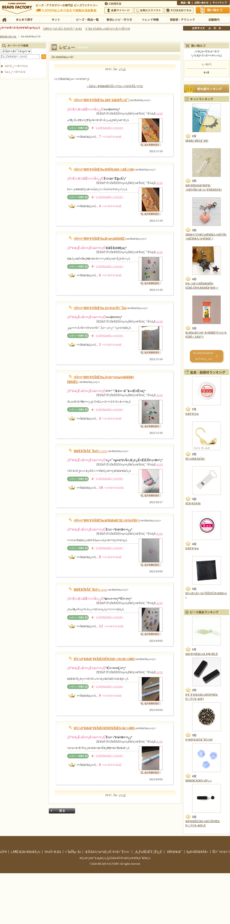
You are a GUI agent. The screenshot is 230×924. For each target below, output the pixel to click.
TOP (4, 19)
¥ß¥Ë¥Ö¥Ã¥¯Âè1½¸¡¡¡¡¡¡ (90, 589)
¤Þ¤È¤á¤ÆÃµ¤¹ (23, 19)
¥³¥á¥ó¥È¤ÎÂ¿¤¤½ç (109, 86)
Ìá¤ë (62, 811)
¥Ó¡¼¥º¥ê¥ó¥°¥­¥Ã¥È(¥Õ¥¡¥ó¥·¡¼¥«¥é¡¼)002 (104, 659)
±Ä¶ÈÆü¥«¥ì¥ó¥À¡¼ (25, 851)
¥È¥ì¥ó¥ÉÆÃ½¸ (150, 19)
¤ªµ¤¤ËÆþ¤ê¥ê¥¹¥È (148, 10)
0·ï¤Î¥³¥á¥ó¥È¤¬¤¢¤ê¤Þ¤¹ (109, 127)
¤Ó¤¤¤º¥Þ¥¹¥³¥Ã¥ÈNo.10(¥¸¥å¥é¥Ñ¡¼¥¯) (102, 100)
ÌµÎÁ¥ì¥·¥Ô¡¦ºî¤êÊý (118, 19)
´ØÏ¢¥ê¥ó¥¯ (174, 851)
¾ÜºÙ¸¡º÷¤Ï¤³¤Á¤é (16, 66)
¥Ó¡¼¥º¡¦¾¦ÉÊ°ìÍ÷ (87, 19)
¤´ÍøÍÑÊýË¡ (113, 3)
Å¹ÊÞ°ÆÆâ (214, 19)
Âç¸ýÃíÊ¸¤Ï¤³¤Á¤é (179, 10)
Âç (220, 28)
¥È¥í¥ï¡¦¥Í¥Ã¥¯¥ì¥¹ (196, 140)
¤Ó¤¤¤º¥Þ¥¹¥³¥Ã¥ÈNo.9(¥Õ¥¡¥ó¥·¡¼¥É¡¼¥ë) (104, 169)
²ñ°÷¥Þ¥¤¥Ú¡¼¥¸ (118, 10)
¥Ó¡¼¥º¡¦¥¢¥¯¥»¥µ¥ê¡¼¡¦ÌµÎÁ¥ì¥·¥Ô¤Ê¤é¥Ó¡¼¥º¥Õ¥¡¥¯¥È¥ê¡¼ (115, 858)
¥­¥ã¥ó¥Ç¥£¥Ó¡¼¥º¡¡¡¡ (198, 780)
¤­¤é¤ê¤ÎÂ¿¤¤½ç (133, 86)
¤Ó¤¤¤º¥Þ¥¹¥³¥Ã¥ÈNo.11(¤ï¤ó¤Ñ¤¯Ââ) (100, 308)
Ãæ (215, 28)
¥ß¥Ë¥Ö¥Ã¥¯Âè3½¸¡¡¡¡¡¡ (90, 451)
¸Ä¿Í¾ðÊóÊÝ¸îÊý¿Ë (148, 851)
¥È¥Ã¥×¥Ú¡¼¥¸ (8, 36)
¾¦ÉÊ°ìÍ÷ (184, 3)
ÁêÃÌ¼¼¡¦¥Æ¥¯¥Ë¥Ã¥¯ (182, 19)
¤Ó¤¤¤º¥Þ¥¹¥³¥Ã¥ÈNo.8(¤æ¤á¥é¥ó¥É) (100, 238)
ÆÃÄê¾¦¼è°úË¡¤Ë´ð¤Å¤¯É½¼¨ (107, 851)
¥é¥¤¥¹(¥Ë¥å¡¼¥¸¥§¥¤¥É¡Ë (201, 654)
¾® (210, 28)
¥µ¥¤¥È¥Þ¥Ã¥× (220, 3)
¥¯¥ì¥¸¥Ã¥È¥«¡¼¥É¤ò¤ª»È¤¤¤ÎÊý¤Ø (107, 28)
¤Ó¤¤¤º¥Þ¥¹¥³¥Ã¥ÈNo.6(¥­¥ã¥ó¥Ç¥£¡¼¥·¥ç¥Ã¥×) (107, 520)
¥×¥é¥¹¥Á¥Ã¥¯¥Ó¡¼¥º (199, 739)
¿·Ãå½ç (91, 86)
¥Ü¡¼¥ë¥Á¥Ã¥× (195, 458)
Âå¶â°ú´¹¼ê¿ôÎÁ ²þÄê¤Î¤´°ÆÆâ (62, 28)
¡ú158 (159, 113)
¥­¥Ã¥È (55, 19)
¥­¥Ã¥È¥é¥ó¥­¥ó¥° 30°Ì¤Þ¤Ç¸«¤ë (203, 356)
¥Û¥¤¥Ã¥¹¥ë (193, 503)
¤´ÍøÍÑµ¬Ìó (73, 851)
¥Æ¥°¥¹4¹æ (192, 548)
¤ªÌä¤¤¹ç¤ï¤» (201, 3)
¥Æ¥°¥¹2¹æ (192, 413)
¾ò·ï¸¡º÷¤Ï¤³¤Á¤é (15, 72)
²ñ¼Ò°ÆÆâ (52, 851)
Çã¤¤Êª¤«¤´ (213, 10)
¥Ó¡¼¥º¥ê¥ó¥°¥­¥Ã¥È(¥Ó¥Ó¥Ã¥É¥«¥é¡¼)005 (104, 728)
